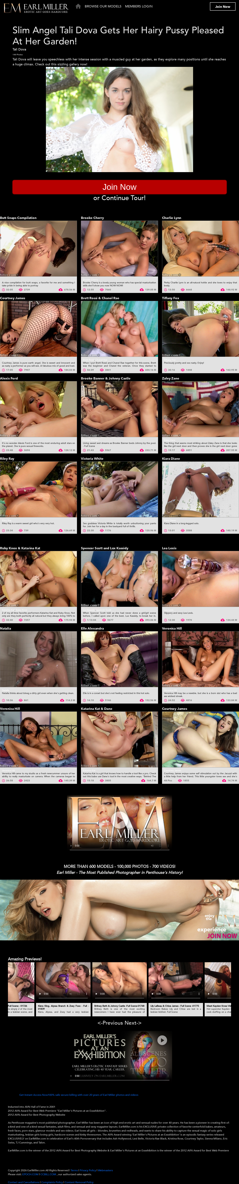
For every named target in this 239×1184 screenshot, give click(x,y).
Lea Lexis (169, 548)
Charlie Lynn (171, 218)
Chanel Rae (101, 359)
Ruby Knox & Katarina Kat (20, 548)
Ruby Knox (21, 610)
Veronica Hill (172, 628)
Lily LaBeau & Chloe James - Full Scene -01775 (174, 1006)
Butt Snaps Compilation (18, 218)
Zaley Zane (170, 378)
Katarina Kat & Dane (96, 709)
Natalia (5, 628)
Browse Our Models (103, 6)
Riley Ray (7, 458)
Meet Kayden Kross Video (220, 1006)
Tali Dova (19, 49)
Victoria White (92, 458)
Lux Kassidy (89, 610)
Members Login (139, 6)
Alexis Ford (9, 378)
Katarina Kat (8, 610)
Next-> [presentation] (133, 1023)
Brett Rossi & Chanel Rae (100, 298)
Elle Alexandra (92, 628)
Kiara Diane (171, 458)
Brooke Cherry (92, 218)
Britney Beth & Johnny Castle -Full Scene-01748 (119, 1006)
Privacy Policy (88, 1170)
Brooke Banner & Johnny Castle (105, 378)
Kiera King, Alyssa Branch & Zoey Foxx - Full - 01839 (63, 1007)
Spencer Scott (103, 610)
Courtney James (12, 298)
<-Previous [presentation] (110, 1023)
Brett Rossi (88, 359)
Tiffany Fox (170, 298)
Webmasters (105, 1170)
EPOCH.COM (30, 1174)
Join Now (222, 6)
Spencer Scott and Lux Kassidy (104, 548)
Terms (74, 1170)
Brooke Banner (90, 440)
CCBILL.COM (48, 1174)
